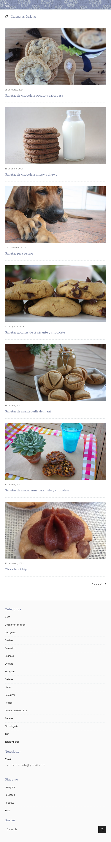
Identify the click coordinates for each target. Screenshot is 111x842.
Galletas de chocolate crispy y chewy (31, 174)
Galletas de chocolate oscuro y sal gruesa (34, 95)
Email (8, 759)
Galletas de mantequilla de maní (28, 411)
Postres (8, 703)
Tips (7, 734)
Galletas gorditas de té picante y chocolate (35, 332)
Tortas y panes (12, 742)
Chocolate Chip (16, 569)
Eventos (9, 664)
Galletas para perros (19, 253)
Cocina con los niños (15, 625)
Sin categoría (11, 726)
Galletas (9, 679)
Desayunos (10, 632)
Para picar (10, 695)
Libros (8, 687)
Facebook (10, 795)
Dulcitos (9, 640)
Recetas (9, 718)
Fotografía (10, 671)
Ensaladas (10, 648)
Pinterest (9, 802)
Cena (7, 617)
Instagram (10, 787)
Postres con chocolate (16, 710)
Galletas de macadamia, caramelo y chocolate (37, 490)
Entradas (9, 656)
